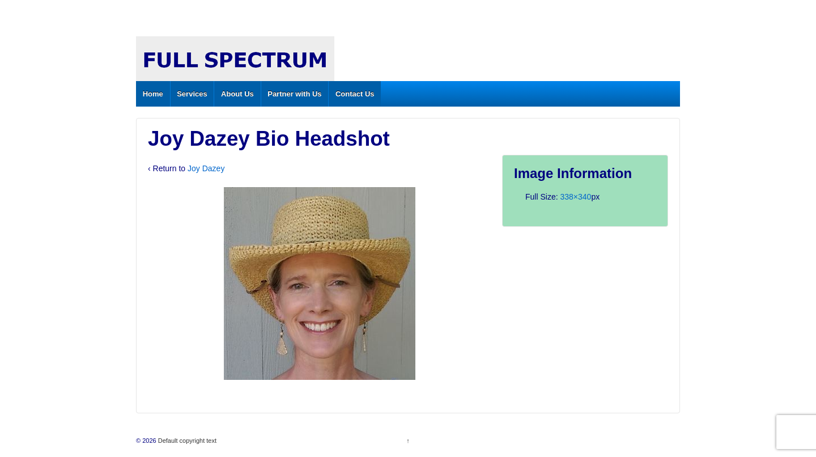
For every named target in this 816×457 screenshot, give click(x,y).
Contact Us (355, 94)
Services (192, 94)
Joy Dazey (206, 168)
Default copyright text (186, 440)
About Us (237, 94)
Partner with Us (294, 94)
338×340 (575, 196)
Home (153, 94)
